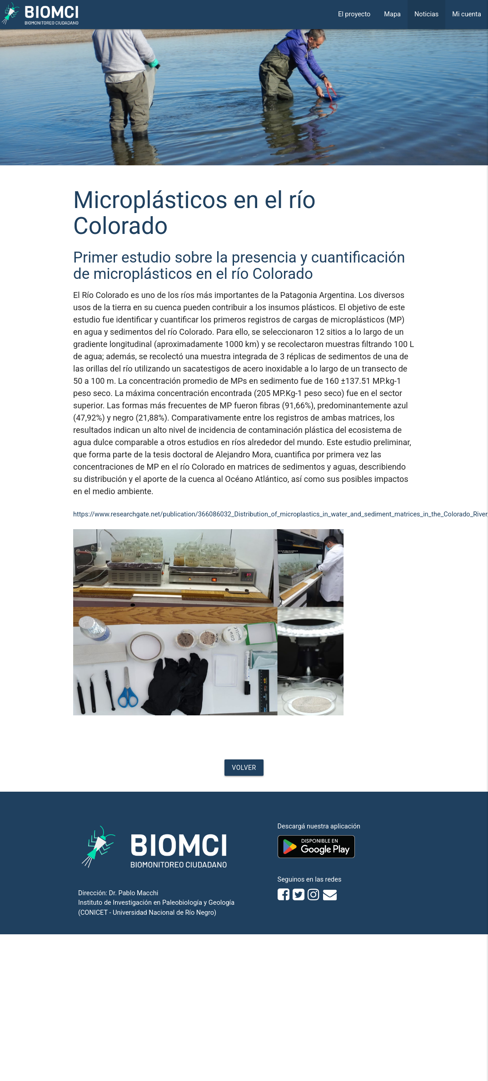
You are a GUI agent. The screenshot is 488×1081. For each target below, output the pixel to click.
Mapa (392, 14)
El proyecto (354, 14)
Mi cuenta (466, 14)
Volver (244, 767)
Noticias (426, 14)
